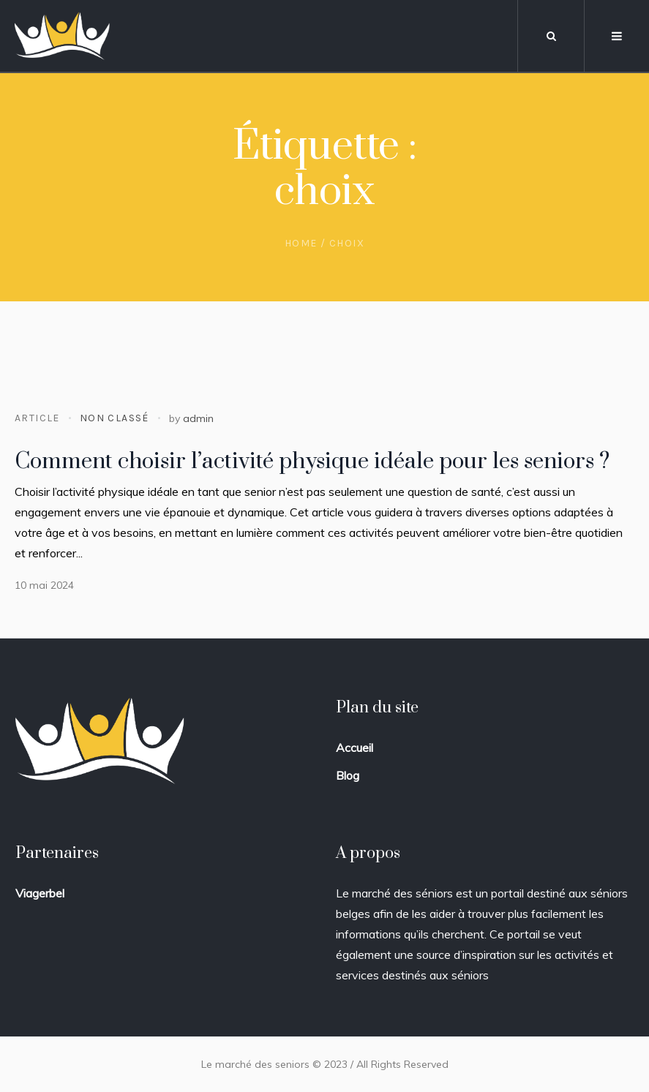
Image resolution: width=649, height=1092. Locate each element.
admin (198, 418)
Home (301, 243)
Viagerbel (39, 893)
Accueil (354, 747)
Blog (347, 775)
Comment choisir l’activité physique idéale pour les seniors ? (312, 461)
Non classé (114, 418)
